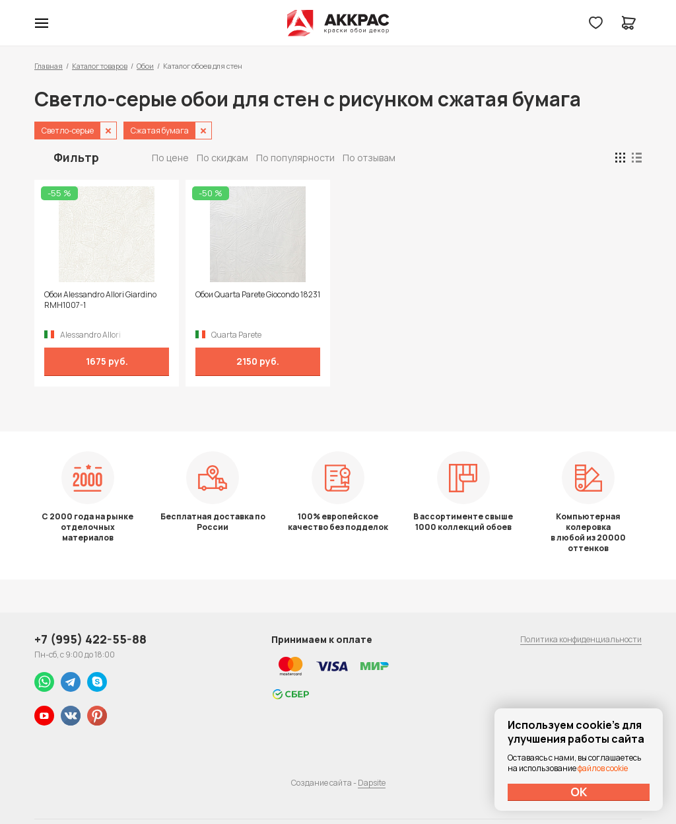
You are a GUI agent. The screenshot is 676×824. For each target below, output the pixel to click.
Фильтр (76, 157)
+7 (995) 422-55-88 (90, 639)
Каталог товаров (99, 66)
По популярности (295, 157)
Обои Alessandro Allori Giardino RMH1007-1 (100, 300)
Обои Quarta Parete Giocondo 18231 (257, 294)
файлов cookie (603, 768)
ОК (579, 792)
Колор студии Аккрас (338, 23)
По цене (170, 157)
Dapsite (372, 782)
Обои (145, 66)
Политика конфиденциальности (581, 639)
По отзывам (369, 157)
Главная (48, 66)
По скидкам (222, 157)
